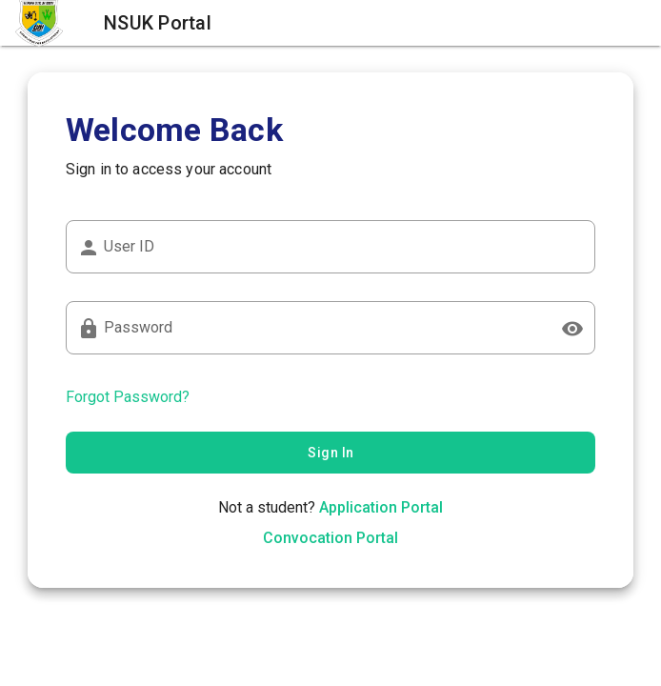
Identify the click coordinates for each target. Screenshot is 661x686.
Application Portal (381, 507)
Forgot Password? (128, 397)
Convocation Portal (330, 538)
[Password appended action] (572, 328)
